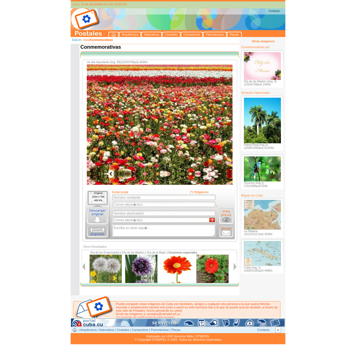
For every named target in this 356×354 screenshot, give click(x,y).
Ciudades (123, 329)
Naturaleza (106, 329)
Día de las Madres (133, 252)
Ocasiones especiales (182, 252)
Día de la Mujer (156, 252)
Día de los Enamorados (105, 252)
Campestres (140, 329)
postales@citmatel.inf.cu (163, 314)
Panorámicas (160, 329)
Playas (176, 329)
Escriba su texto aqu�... (164, 231)
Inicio (86, 39)
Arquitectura (88, 329)
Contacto (274, 11)
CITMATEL (202, 336)
